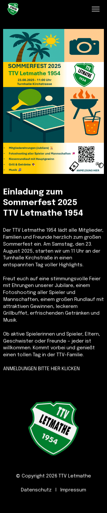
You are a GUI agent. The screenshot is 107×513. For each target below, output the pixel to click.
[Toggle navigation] (96, 9)
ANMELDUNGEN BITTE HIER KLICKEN (41, 374)
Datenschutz (36, 495)
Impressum (73, 495)
